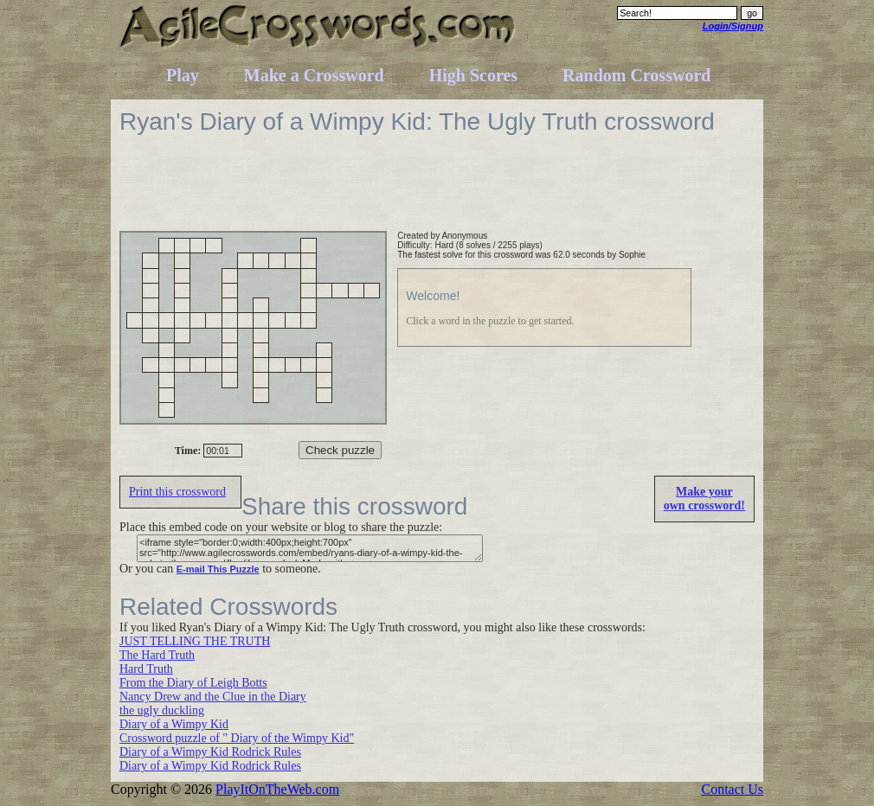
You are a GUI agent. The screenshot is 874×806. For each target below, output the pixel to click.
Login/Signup (733, 26)
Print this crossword (177, 491)
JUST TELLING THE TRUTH (194, 641)
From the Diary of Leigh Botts (193, 682)
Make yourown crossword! (704, 498)
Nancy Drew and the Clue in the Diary (212, 696)
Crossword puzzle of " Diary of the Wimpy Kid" (236, 738)
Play (182, 75)
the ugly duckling (161, 710)
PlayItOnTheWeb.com (277, 789)
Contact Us (732, 789)
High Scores (473, 75)
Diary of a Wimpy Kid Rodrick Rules (210, 751)
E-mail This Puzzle (218, 569)
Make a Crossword (314, 75)
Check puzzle (340, 450)
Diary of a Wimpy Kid (173, 724)
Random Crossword (636, 75)
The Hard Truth (157, 655)
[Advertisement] (434, 192)
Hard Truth (146, 668)
